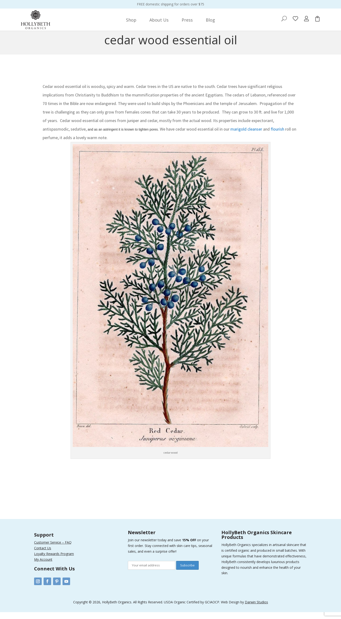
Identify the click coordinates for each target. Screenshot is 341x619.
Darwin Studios (256, 609)
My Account (43, 566)
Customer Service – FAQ (53, 549)
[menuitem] (131, 20)
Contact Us (42, 555)
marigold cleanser (246, 136)
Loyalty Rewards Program (54, 560)
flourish (277, 136)
